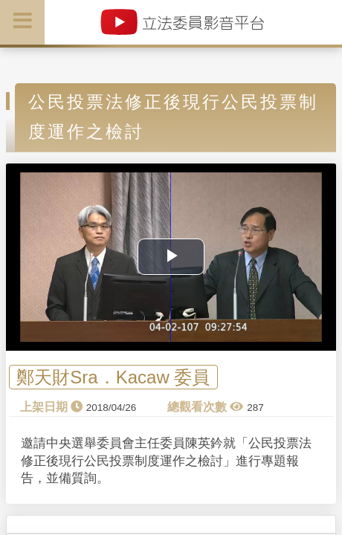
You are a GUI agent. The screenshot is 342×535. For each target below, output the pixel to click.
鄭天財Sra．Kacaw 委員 (113, 377)
